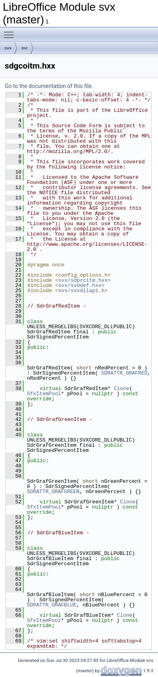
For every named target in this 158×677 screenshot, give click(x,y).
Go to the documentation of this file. (49, 86)
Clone (121, 388)
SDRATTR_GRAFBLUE (51, 604)
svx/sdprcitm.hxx (83, 280)
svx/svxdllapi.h (81, 290)
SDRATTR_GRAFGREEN (53, 491)
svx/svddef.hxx (79, 285)
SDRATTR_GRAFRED (124, 373)
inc (24, 48)
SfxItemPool (44, 393)
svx (7, 48)
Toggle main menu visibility (10, 31)
